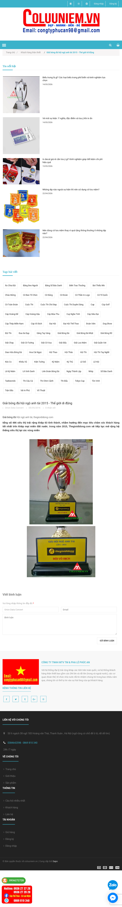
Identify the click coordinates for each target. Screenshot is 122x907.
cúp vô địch (36, 323)
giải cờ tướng (27, 343)
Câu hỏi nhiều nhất (14, 800)
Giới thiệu (9, 776)
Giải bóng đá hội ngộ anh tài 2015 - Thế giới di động (37, 403)
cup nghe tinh (73, 314)
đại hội (52, 323)
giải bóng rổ (106, 333)
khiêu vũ (23, 362)
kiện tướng (39, 362)
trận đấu (9, 390)
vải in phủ (25, 390)
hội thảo (69, 352)
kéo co (8, 362)
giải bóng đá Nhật (85, 333)
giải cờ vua (46, 343)
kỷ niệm (55, 362)
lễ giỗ (83, 362)
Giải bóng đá (9, 417)
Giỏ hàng (9, 832)
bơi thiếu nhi (99, 285)
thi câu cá (28, 381)
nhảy (91, 371)
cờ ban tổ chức (30, 295)
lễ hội (96, 362)
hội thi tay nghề (101, 352)
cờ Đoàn (64, 295)
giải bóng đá (63, 333)
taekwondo (10, 381)
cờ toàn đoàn (11, 304)
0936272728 (16, 880)
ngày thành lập (74, 371)
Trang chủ (12, 52)
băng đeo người (30, 285)
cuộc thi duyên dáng (73, 304)
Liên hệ (8, 814)
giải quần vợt (100, 343)
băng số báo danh (53, 285)
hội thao (53, 352)
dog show (107, 323)
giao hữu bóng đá (13, 352)
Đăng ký (113, 4)
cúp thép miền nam (14, 323)
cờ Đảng (49, 295)
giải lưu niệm (80, 343)
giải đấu (63, 343)
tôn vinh (96, 381)
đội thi (8, 333)
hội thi (83, 352)
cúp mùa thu (53, 314)
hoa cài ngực (35, 352)
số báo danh (106, 371)
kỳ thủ (70, 362)
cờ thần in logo (82, 295)
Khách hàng (10, 807)
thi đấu (64, 381)
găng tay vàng (43, 333)
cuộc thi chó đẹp (48, 304)
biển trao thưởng (77, 285)
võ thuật (41, 390)
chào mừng (10, 295)
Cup (92, 304)
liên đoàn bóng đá (50, 371)
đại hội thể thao (71, 323)
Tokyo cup (79, 381)
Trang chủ (9, 769)
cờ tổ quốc (102, 295)
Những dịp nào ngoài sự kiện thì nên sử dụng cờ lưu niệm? (70, 189)
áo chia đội (10, 285)
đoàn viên (90, 323)
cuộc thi (29, 304)
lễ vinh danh (28, 371)
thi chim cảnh (46, 381)
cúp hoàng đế (11, 314)
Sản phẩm (9, 782)
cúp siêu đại (93, 314)
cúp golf (106, 304)
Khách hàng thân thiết (31, 52)
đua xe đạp (24, 333)
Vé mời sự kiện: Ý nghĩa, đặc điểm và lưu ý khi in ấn (67, 118)
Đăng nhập (99, 4)
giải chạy (9, 343)
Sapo (55, 861)
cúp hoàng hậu (32, 314)
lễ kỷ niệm (10, 371)
